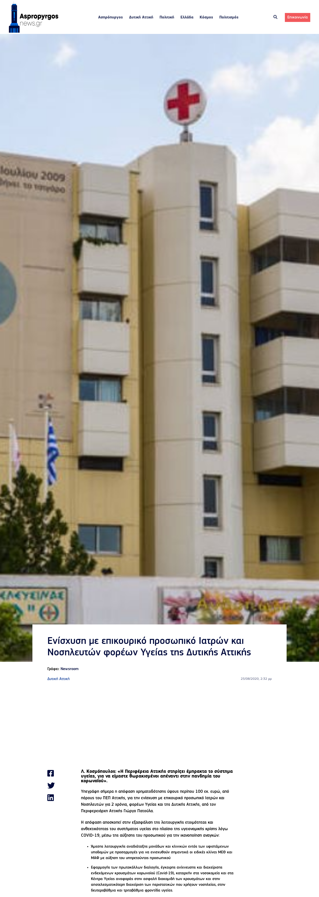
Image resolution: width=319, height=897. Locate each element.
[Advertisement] (159, 726)
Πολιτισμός (229, 17)
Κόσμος (206, 17)
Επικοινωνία (297, 17)
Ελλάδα (186, 17)
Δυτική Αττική (141, 17)
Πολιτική (167, 17)
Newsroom (70, 669)
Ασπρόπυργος (110, 17)
